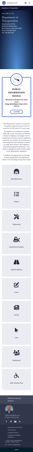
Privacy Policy (12, 430)
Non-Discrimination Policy (15, 427)
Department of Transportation (10, 8)
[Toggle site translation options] (25, 3)
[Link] (16, 97)
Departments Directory (14, 398)
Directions (11, 401)
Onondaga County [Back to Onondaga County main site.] (12, 3)
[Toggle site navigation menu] (29, 3)
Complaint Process (13, 432)
